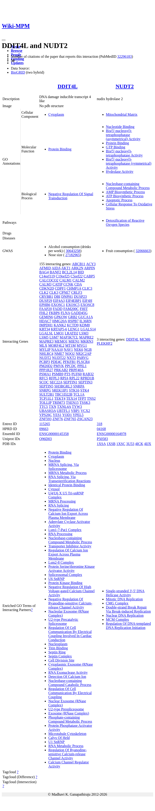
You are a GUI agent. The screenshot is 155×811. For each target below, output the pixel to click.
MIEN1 (74, 341)
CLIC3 (87, 288)
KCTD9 (73, 325)
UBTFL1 (63, 411)
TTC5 (43, 407)
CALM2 (79, 280)
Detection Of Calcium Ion (67, 677)
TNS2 (91, 398)
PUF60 (76, 374)
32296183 (124, 56)
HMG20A (59, 321)
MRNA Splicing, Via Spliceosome (63, 467)
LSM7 (54, 337)
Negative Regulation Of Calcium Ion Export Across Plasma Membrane (68, 514)
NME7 (59, 354)
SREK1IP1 (60, 390)
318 (99, 424)
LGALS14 (88, 329)
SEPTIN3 (85, 382)
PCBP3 (44, 362)
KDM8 (84, 325)
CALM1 (65, 280)
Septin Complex (60, 656)
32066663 (143, 251)
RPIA (64, 378)
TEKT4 (59, 398)
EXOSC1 (58, 305)
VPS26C (45, 415)
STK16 (74, 390)
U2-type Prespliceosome (66, 709)
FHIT (84, 309)
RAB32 (88, 374)
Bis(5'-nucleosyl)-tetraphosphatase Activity (124, 153)
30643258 (73, 251)
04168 (101, 429)
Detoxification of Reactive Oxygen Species (125, 222)
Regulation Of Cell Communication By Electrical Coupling (70, 693)
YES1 (57, 415)
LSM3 (84, 333)
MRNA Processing (62, 501)
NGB (88, 349)
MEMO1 (61, 341)
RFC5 (43, 378)
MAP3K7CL (69, 337)
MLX (43, 345)
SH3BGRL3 (63, 386)
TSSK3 (84, 402)
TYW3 (77, 407)
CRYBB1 (46, 296)
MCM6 (145, 339)
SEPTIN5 (46, 386)
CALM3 (45, 284)
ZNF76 (57, 419)
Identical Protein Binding (66, 485)
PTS (67, 374)
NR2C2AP (83, 354)
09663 (43, 429)
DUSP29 (45, 301)
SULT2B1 (46, 394)
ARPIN (89, 268)
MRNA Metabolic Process (67, 473)
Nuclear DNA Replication (125, 615)
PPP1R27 (46, 370)
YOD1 (67, 415)
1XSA (101, 444)
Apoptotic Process (119, 200)
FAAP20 (45, 309)
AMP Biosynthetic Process (125, 192)
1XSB (111, 444)
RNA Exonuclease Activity (68, 672)
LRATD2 (71, 333)
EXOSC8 (87, 305)
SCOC (44, 382)
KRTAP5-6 (59, 329)
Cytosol (54, 489)
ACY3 (91, 264)
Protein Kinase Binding (65, 583)
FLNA (65, 313)
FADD (57, 309)
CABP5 (89, 276)
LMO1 (59, 333)
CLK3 (53, 292)
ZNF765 (70, 419)
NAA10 (57, 349)
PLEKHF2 (104, 343)
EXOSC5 (72, 305)
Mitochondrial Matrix (122, 114)
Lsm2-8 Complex (61, 562)
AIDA (56, 268)
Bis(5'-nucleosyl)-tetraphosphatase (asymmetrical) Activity (123, 135)
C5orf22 (77, 276)
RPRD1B (87, 378)
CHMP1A (74, 288)
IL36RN (85, 321)
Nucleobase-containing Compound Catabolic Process (69, 683)
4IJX (147, 444)
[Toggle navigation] (3, 40)
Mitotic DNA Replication (124, 599)
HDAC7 (45, 321)
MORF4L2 (56, 345)
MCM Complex (117, 619)
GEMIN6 (46, 317)
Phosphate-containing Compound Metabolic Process (70, 719)
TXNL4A (64, 407)
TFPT (82, 398)
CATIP (57, 284)
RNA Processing (60, 534)
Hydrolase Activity (119, 171)
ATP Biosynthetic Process (125, 196)
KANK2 (60, 325)
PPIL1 (82, 366)
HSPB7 (73, 321)
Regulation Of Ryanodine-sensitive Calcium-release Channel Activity (67, 754)
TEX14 (71, 398)
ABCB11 (78, 264)
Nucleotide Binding (120, 127)
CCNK (68, 284)
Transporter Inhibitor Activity (69, 546)
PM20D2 (46, 366)
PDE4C (56, 362)
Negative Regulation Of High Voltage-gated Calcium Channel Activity (71, 591)
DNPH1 (67, 296)
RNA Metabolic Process (66, 746)
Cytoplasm (56, 114)
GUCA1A (85, 317)
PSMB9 (57, 374)
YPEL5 (78, 415)
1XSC (120, 444)
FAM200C (71, 309)
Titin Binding (58, 648)
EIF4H (87, 301)
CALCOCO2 (48, 280)
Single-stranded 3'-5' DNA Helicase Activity (125, 593)
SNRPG (45, 390)
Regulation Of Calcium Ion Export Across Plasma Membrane (68, 554)
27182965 (72, 255)
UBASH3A (47, 411)
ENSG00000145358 (54, 434)
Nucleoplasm (57, 644)
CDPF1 (60, 288)
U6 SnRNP (56, 579)
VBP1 (75, 411)
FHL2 (43, 313)
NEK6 (78, 349)
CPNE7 (64, 292)
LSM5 (44, 337)
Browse (16, 51)
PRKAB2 (61, 370)
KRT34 (44, 329)
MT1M (70, 345)
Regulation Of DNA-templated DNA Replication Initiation (128, 626)
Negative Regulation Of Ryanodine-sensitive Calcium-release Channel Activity (70, 603)
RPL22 (74, 378)
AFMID (45, 268)
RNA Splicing (58, 505)
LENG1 (73, 329)
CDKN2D (46, 288)
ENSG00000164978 (111, 434)
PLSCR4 (83, 362)
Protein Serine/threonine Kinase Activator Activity (71, 569)
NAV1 (68, 349)
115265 (44, 424)
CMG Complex (117, 603)
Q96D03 (45, 439)
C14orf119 (47, 276)
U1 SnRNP (56, 742)
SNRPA (78, 386)
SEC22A (56, 382)
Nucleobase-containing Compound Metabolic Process (128, 186)
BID (81, 272)
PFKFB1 (69, 362)
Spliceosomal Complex (65, 575)
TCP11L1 (46, 398)
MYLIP (44, 349)
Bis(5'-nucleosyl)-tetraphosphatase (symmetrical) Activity (128, 163)
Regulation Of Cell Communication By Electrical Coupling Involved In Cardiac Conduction (70, 634)
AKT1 (66, 268)
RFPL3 (54, 378)
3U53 (130, 444)
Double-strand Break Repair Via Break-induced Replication (128, 609)
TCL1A (78, 394)
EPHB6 (44, 305)
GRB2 (72, 317)
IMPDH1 (46, 325)
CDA (78, 284)
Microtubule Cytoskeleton (67, 734)
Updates (17, 63)
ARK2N (77, 268)
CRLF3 (76, 292)
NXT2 (71, 358)
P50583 (102, 439)
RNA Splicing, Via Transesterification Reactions (69, 479)
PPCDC (70, 366)
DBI (57, 296)
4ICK (139, 444)
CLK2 (43, 292)
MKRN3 (87, 341)
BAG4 (44, 272)
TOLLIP (45, 402)
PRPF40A (76, 370)
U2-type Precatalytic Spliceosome (63, 622)
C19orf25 (63, 276)
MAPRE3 (46, 341)
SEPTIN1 (70, 382)
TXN (52, 407)
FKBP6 (54, 313)
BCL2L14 (69, 272)
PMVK (59, 366)
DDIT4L (68, 86)
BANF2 (55, 272)
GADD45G (79, 313)
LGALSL (46, 333)
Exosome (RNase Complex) (68, 713)
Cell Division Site (61, 660)
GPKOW (60, 317)
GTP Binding (115, 147)
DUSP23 (80, 296)
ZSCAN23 (85, 419)
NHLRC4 (46, 354)
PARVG (83, 358)
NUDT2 (125, 86)
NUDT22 (59, 358)
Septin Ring (57, 652)
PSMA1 (45, 374)
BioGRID (18, 72)
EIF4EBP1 (73, 301)
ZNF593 (45, 419)
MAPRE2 (86, 337)
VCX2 (85, 411)
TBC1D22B (63, 394)
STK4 (84, 390)
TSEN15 (72, 402)
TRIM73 (58, 402)
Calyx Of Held (59, 738)
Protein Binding (59, 149)
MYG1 (82, 345)
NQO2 (70, 354)
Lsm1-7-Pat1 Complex (64, 530)
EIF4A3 (59, 301)
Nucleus (54, 460)
